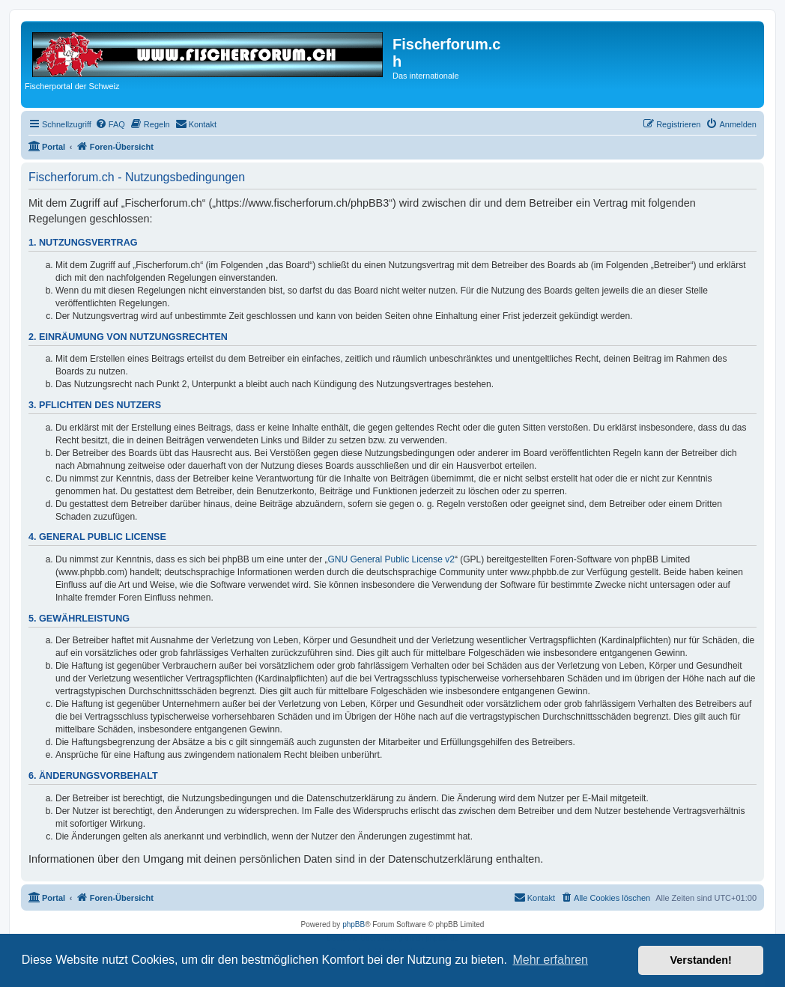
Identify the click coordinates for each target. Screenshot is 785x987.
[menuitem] (110, 124)
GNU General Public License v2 (391, 559)
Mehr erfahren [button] (550, 959)
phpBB (353, 924)
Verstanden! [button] (701, 960)
